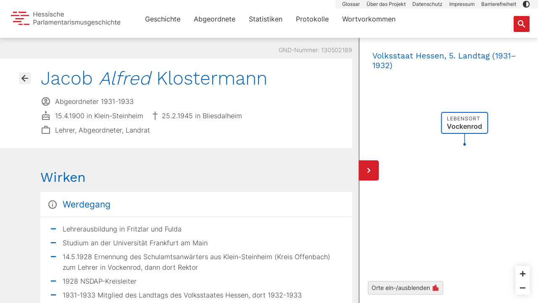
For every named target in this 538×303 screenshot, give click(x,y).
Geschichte (162, 19)
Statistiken (265, 19)
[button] (526, 4)
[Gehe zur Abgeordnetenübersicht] (25, 78)
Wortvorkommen (369, 19)
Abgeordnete (214, 19)
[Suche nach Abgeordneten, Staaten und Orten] (522, 24)
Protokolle (312, 19)
